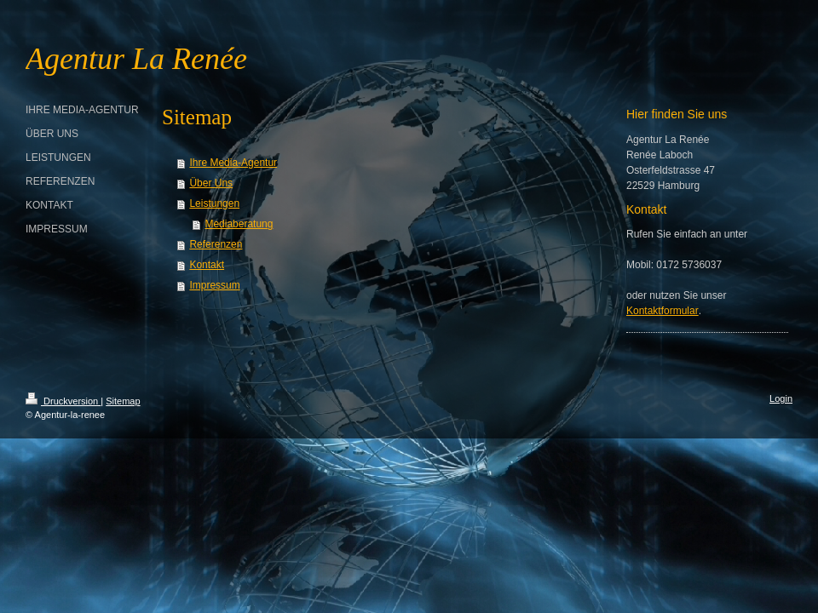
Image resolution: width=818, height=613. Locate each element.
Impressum (214, 285)
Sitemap (123, 401)
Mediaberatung (238, 224)
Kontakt (206, 265)
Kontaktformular (662, 311)
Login (780, 398)
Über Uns (211, 183)
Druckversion (63, 401)
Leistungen (214, 203)
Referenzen (215, 244)
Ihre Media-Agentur (233, 163)
